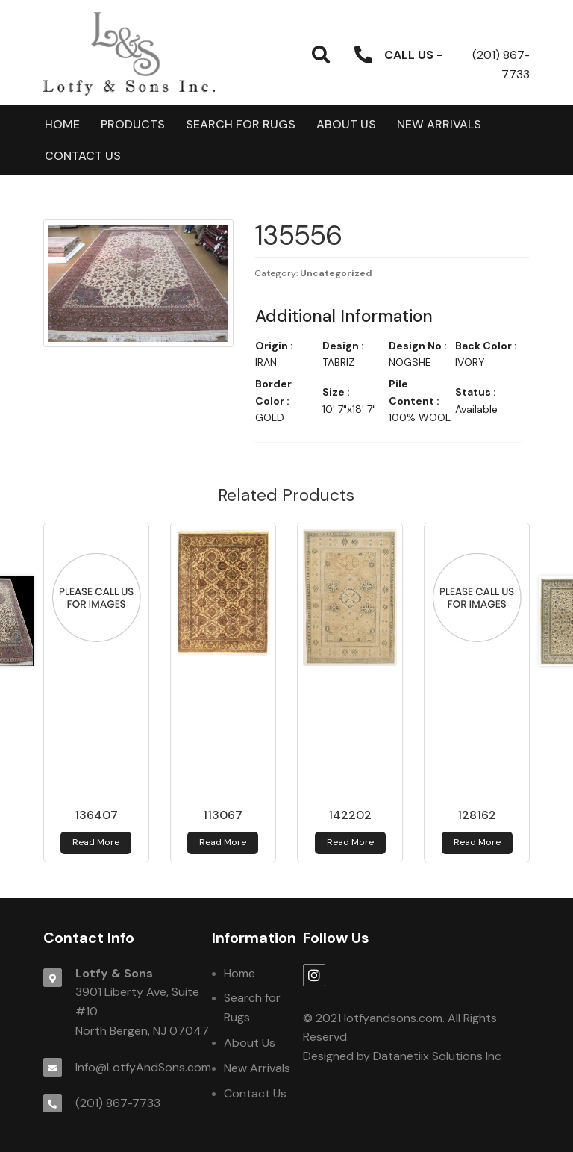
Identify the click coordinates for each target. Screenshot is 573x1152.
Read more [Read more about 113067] (222, 842)
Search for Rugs (240, 124)
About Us (346, 124)
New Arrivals (439, 124)
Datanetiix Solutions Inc (437, 1056)
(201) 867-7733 (117, 1103)
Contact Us (83, 156)
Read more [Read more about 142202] (350, 842)
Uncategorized (336, 273)
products (133, 124)
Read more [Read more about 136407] (95, 842)
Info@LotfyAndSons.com (143, 1067)
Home (62, 124)
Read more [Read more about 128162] (477, 842)
